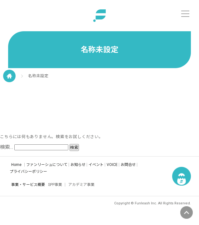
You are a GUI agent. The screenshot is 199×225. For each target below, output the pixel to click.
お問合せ (128, 164)
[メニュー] (185, 13)
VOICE (112, 164)
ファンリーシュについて (46, 164)
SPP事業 (55, 184)
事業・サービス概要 (28, 184)
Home (16, 164)
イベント (96, 164)
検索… (6, 147)
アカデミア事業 (81, 184)
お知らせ (77, 164)
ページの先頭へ (186, 212)
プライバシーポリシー (28, 171)
